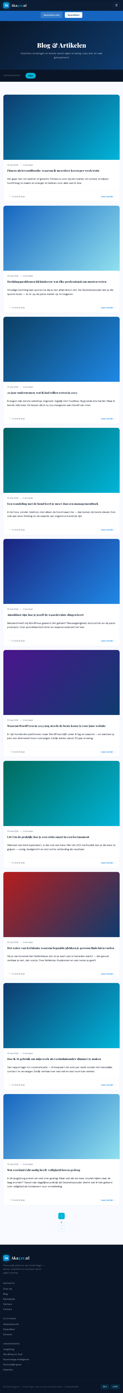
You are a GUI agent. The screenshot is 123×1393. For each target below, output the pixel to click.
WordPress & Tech (13, 1354)
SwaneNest (74, 15)
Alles (30, 75)
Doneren (7, 1334)
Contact (7, 1309)
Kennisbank (9, 1299)
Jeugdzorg (8, 1349)
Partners (7, 1304)
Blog (5, 1293)
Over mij (7, 1288)
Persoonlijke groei (12, 1364)
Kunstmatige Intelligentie (16, 1359)
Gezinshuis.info (52, 15)
